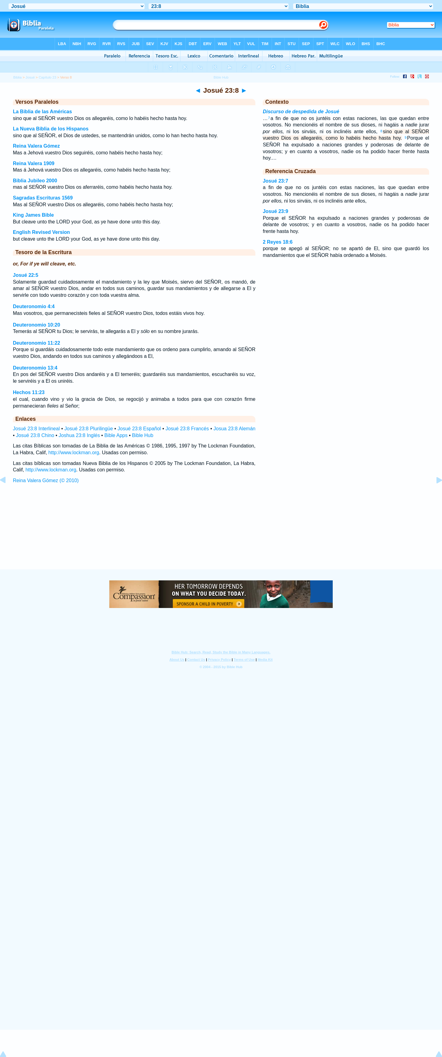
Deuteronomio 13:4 (35, 367)
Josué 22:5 (25, 275)
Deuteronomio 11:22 (36, 343)
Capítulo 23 (47, 77)
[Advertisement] (221, 532)
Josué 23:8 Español (139, 428)
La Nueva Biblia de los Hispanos (50, 128)
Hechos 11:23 (29, 392)
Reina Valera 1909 (33, 163)
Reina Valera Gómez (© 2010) (46, 480)
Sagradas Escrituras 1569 (43, 197)
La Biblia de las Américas (42, 111)
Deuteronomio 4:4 (34, 306)
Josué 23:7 (275, 181)
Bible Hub (142, 435)
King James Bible (33, 215)
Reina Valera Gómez (36, 146)
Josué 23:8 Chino (35, 435)
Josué (30, 77)
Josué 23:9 (275, 211)
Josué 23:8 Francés (187, 428)
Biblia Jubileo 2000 (35, 180)
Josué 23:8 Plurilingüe (88, 428)
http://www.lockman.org (73, 452)
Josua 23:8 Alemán (235, 428)
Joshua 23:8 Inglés (79, 435)
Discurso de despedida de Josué (301, 111)
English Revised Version (41, 232)
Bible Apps (116, 435)
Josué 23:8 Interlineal (36, 428)
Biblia (17, 77)
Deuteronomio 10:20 (36, 324)
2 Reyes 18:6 (278, 242)
